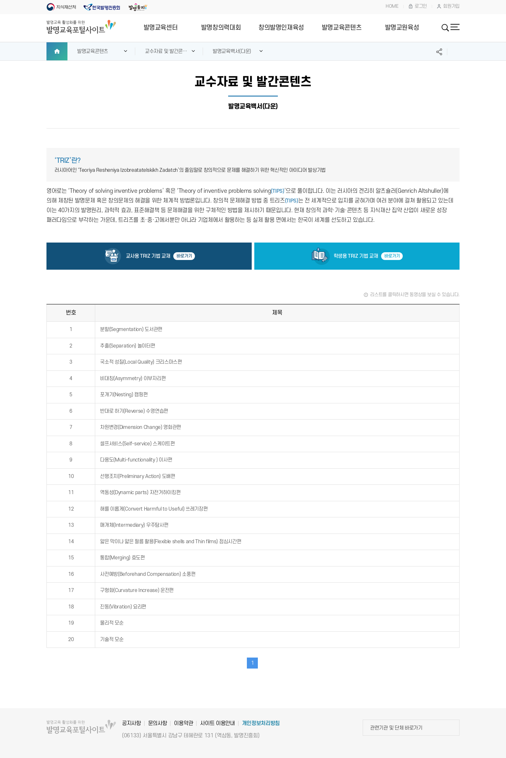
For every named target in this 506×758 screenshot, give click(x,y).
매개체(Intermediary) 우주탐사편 (134, 525)
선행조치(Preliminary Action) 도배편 (137, 476)
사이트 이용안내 (217, 723)
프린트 (455, 51)
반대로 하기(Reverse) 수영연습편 (134, 411)
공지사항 (131, 723)
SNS (439, 51)
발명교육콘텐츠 (341, 27)
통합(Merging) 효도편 (122, 558)
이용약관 (183, 723)
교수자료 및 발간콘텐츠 (166, 54)
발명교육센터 (161, 27)
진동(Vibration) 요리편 (123, 607)
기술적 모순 (111, 639)
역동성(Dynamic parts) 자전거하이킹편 (140, 492)
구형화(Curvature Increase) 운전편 (137, 590)
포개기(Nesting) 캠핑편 (123, 395)
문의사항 (157, 723)
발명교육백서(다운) (232, 51)
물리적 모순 (111, 623)
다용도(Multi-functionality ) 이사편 (136, 460)
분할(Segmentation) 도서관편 (131, 329)
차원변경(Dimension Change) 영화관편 (140, 427)
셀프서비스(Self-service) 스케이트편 (137, 444)
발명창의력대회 (221, 27)
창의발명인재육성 (281, 27)
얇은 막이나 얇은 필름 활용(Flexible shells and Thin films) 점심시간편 (170, 542)
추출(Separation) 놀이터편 (127, 346)
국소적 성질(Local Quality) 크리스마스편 (141, 362)
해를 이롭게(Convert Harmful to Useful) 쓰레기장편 (153, 509)
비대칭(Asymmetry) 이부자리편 (133, 378)
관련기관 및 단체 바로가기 (396, 728)
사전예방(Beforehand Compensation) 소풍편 (147, 574)
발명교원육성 (402, 27)
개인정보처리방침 (261, 723)
